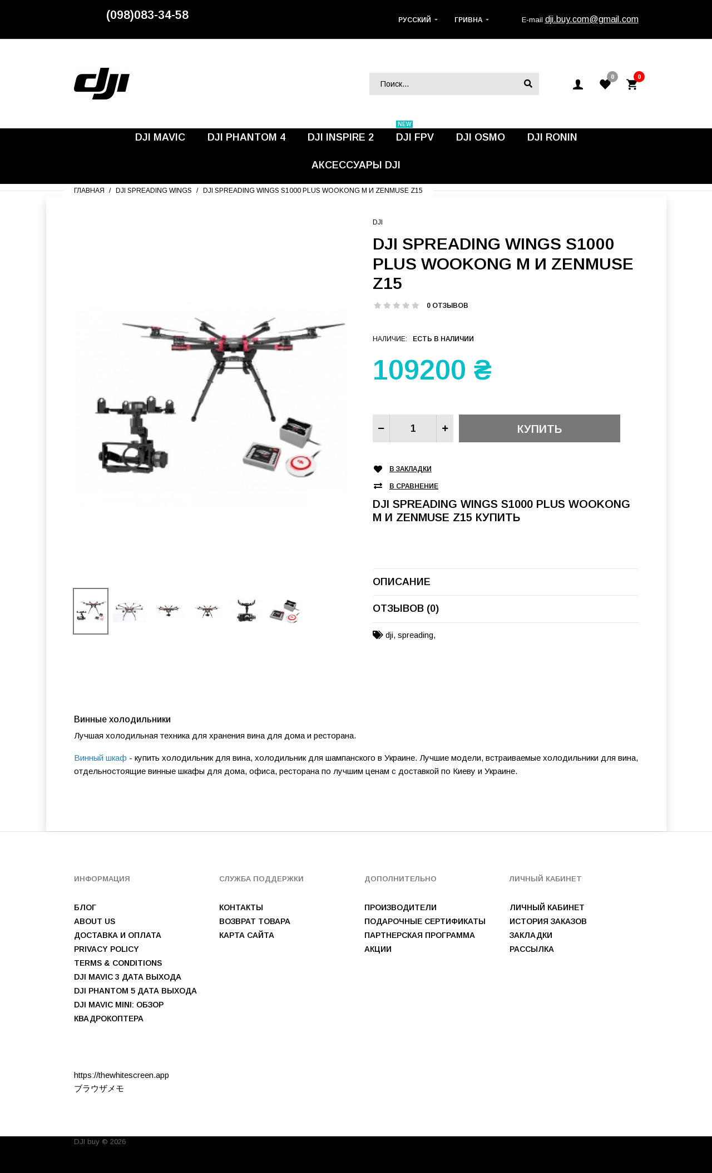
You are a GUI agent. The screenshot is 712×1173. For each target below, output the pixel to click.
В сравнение (413, 486)
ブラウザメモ (99, 1088)
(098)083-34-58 (147, 15)
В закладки (410, 469)
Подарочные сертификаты (425, 921)
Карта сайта (246, 935)
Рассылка (532, 949)
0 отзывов (447, 306)
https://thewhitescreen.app (121, 1075)
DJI (378, 222)
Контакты (241, 907)
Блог (85, 907)
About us (94, 921)
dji (389, 635)
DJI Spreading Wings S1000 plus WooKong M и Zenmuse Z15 (313, 190)
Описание (402, 581)
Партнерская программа (419, 935)
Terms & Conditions (118, 963)
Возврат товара (254, 921)
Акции (378, 949)
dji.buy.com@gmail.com (592, 19)
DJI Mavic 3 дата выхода (127, 976)
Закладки (531, 935)
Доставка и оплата (117, 935)
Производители (400, 907)
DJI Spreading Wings (154, 190)
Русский (414, 20)
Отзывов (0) (406, 608)
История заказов (548, 921)
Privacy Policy (106, 949)
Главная (89, 190)
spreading (415, 635)
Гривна (468, 20)
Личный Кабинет (547, 907)
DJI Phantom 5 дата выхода (135, 990)
